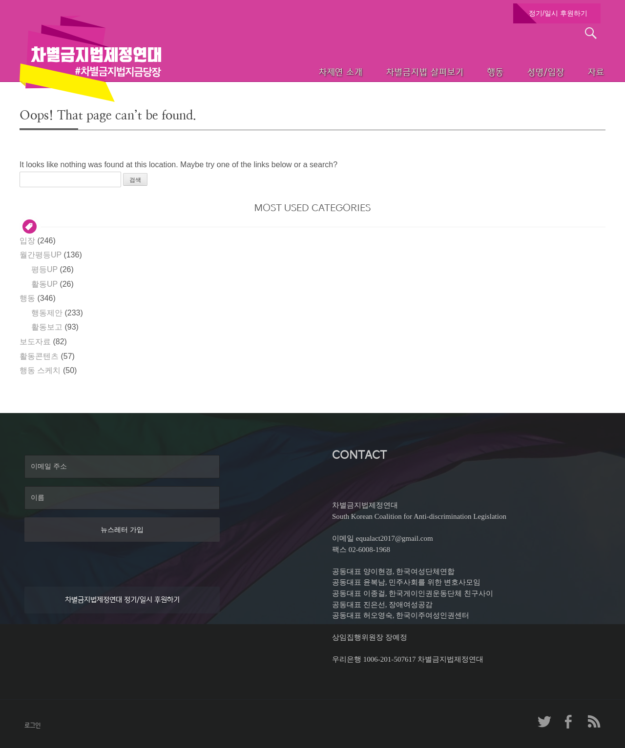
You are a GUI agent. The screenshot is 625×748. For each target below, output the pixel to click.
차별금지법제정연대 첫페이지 (90, 58)
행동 (469, 71)
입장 (27, 240)
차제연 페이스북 (569, 721)
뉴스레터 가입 (122, 529)
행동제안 (46, 313)
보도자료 (35, 341)
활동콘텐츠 (39, 356)
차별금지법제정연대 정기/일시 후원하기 (122, 600)
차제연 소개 (305, 71)
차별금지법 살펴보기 (393, 71)
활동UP (44, 284)
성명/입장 (525, 71)
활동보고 (46, 327)
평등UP (44, 269)
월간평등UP (41, 255)
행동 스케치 (40, 370)
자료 (582, 71)
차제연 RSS (593, 721)
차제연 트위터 (544, 721)
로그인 (32, 725)
